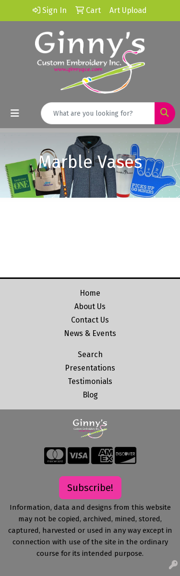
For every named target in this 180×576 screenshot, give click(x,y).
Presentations (90, 367)
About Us (90, 306)
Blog (90, 394)
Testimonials (90, 381)
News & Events (90, 333)
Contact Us (90, 319)
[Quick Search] (98, 113)
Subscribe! (90, 487)
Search (90, 354)
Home (90, 293)
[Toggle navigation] (15, 113)
